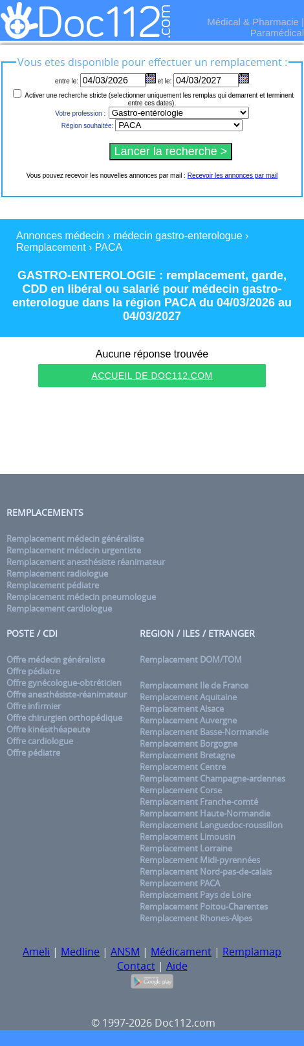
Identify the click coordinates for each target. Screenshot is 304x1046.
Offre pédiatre (33, 671)
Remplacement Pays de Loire (195, 895)
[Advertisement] (152, 432)
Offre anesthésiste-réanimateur (66, 694)
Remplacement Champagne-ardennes (212, 778)
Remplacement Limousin (187, 836)
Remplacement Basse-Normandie (204, 732)
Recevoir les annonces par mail (233, 175)
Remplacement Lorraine (186, 848)
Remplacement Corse (181, 790)
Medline (80, 952)
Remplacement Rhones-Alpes (196, 918)
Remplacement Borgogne (188, 743)
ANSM (125, 952)
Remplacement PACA (180, 883)
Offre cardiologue (39, 741)
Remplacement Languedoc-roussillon (211, 825)
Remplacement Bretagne (187, 755)
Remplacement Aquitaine (188, 697)
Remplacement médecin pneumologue (81, 597)
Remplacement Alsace (182, 708)
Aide (177, 966)
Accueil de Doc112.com (151, 375)
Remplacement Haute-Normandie (205, 813)
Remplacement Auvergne (188, 720)
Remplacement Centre (183, 767)
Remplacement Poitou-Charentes (204, 906)
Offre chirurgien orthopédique (64, 717)
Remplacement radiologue (57, 573)
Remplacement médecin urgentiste (73, 550)
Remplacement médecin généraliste (75, 538)
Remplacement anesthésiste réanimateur (85, 562)
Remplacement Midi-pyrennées (200, 860)
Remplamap (252, 952)
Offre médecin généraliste (55, 659)
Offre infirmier (33, 706)
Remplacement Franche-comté (199, 801)
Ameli (36, 952)
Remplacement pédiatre (52, 585)
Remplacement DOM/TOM (191, 659)
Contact (136, 966)
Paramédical (277, 32)
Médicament (181, 952)
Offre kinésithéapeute (48, 729)
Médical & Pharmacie (253, 21)
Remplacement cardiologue (59, 608)
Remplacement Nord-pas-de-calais (206, 871)
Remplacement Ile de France (194, 685)
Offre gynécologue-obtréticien (64, 682)
